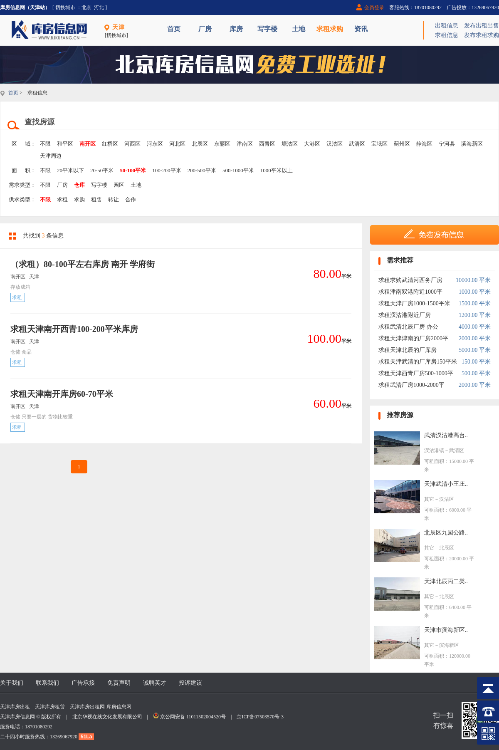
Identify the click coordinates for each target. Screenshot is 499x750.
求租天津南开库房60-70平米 (61, 394)
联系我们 (47, 683)
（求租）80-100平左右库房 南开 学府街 (82, 264)
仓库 (79, 185)
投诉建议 (190, 683)
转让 (113, 199)
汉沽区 (334, 144)
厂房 (205, 28)
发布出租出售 (481, 25)
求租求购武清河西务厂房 (410, 280)
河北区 (177, 144)
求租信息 (446, 35)
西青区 (267, 144)
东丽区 (222, 144)
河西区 (132, 144)
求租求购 (329, 28)
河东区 (155, 144)
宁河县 (447, 144)
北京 (86, 7)
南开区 (87, 144)
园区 (119, 185)
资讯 (361, 28)
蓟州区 (402, 144)
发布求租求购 (481, 35)
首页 (173, 28)
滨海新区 (472, 144)
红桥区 (110, 144)
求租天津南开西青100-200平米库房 (74, 329)
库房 (236, 28)
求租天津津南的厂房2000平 (413, 338)
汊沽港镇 (434, 450)
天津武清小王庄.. (446, 484)
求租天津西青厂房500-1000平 (415, 373)
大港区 (312, 144)
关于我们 (11, 683)
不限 (45, 144)
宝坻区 (379, 144)
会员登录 (374, 7)
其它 (429, 499)
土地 (298, 28)
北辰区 (200, 144)
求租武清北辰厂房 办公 (408, 327)
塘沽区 (290, 144)
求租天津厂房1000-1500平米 (414, 303)
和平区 (65, 144)
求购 (79, 199)
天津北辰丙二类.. (446, 581)
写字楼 (267, 28)
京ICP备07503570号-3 (260, 717)
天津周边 (51, 156)
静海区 (424, 144)
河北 (99, 7)
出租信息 (446, 25)
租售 (96, 199)
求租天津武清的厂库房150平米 (417, 362)
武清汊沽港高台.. (446, 435)
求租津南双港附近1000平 (410, 292)
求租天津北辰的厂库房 (407, 350)
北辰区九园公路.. (446, 533)
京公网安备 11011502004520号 (193, 717)
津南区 (245, 144)
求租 (62, 199)
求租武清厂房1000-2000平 (411, 385)
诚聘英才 (154, 683)
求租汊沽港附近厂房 (404, 315)
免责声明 (119, 683)
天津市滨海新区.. (446, 630)
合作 (130, 199)
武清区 (357, 144)
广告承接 (83, 683)
